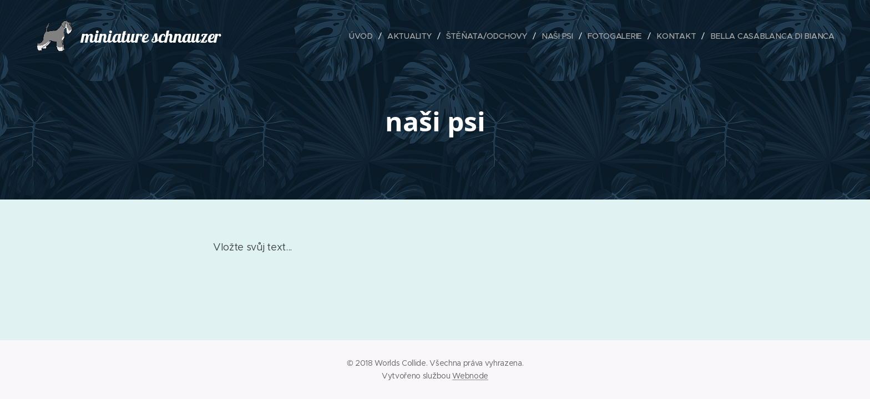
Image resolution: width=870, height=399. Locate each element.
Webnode (470, 376)
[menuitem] (363, 36)
